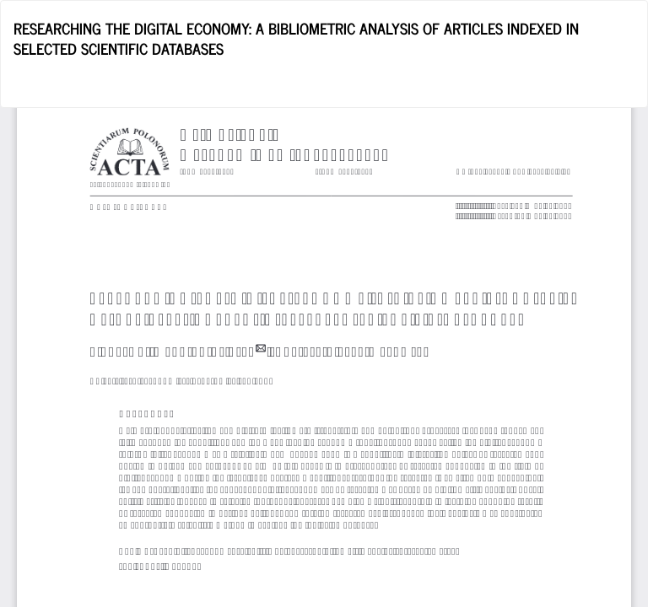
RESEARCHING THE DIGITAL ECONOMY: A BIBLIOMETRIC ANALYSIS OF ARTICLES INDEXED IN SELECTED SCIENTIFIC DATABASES (296, 38)
